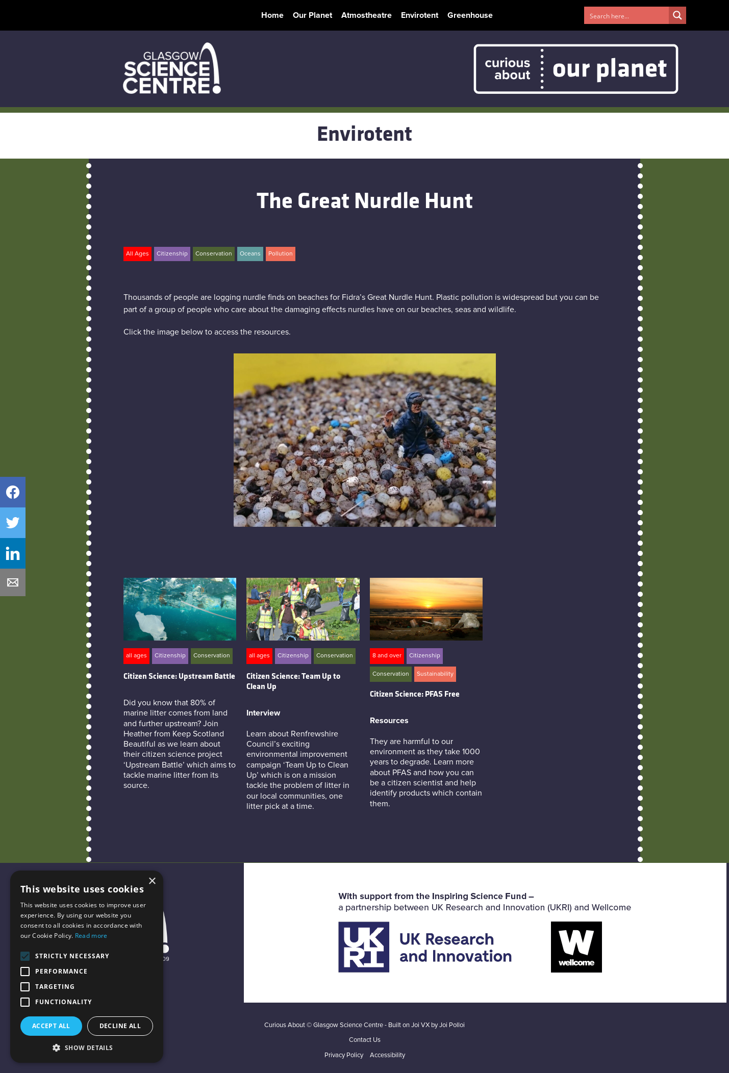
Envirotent (419, 15)
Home (272, 15)
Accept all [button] (51, 1025)
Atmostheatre (366, 15)
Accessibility (387, 1055)
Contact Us (365, 1040)
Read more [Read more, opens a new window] (91, 935)
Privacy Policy (343, 1055)
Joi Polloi (452, 1025)
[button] (86, 1047)
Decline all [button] (120, 1025)
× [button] (152, 881)
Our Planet (312, 15)
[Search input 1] (627, 15)
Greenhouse (470, 15)
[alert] (86, 967)
